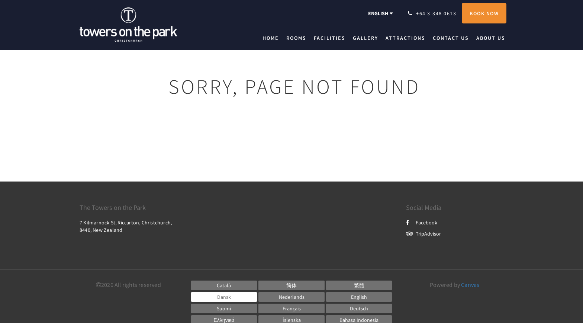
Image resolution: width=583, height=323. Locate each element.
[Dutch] (291, 297)
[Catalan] (224, 285)
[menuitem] (272, 38)
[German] (359, 308)
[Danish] (224, 297)
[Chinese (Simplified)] (291, 285)
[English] (359, 297)
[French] (291, 308)
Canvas (470, 284)
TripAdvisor (423, 233)
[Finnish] (224, 308)
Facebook (421, 222)
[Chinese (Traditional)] (359, 285)
